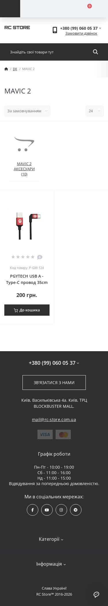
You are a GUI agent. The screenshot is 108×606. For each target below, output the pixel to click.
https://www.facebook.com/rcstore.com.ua (32, 510)
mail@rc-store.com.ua (54, 419)
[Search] (95, 52)
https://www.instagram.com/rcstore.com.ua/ (61, 510)
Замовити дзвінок (81, 33)
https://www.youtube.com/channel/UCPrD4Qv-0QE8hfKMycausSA (47, 510)
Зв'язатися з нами (54, 382)
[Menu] (10, 8)
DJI (15, 69)
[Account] (42, 8)
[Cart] (86, 8)
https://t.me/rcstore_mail (75, 510)
